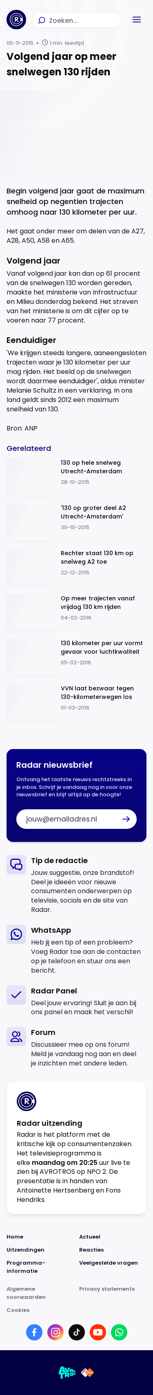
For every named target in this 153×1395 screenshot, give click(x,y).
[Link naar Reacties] (113, 1250)
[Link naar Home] (40, 1237)
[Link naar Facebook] (34, 1332)
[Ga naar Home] (16, 19)
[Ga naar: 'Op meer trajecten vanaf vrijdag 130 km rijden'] (76, 612)
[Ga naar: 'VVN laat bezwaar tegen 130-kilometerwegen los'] (76, 702)
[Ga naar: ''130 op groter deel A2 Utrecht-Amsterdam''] (76, 522)
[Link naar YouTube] (98, 1332)
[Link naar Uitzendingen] (40, 1250)
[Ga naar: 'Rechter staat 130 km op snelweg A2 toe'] (76, 567)
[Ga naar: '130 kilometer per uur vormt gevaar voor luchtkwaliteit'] (76, 657)
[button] (136, 19)
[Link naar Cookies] (76, 1310)
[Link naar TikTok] (77, 1332)
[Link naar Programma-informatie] (40, 1267)
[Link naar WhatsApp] (119, 1332)
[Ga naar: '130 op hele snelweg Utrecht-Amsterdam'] (76, 477)
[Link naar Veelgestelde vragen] (113, 1267)
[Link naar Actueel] (113, 1237)
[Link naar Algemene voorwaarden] (40, 1293)
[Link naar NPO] (87, 1372)
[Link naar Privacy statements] (113, 1293)
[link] (76, 885)
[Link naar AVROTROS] (67, 1372)
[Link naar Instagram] (55, 1332)
